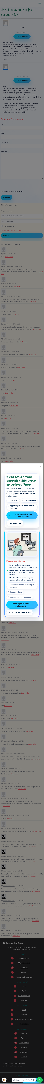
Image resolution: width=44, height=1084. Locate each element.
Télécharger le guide (32, 1080)
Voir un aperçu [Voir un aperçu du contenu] (15, 523)
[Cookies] (4, 1080)
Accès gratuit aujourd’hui (19, 612)
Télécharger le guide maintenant (24, 604)
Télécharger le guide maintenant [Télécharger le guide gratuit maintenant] (20, 515)
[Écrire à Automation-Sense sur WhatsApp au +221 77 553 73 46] (40, 1080)
